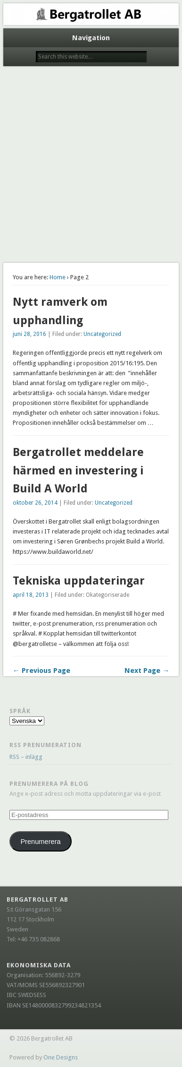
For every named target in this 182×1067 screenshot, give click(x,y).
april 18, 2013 (31, 595)
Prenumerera (40, 841)
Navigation (91, 38)
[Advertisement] (91, 167)
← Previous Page (41, 670)
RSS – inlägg (25, 756)
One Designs (60, 1057)
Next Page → (146, 670)
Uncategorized (102, 334)
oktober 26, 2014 (35, 502)
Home (58, 277)
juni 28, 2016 (29, 334)
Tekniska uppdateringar (79, 580)
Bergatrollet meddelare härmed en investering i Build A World (78, 471)
